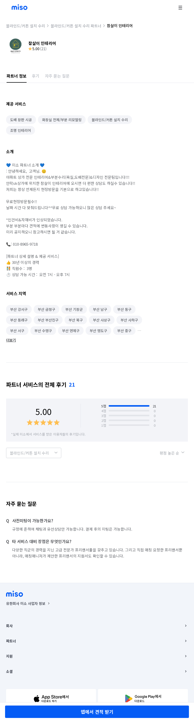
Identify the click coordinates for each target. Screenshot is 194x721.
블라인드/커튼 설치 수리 (25, 25)
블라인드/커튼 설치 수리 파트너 (76, 25)
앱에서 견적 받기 (97, 711)
